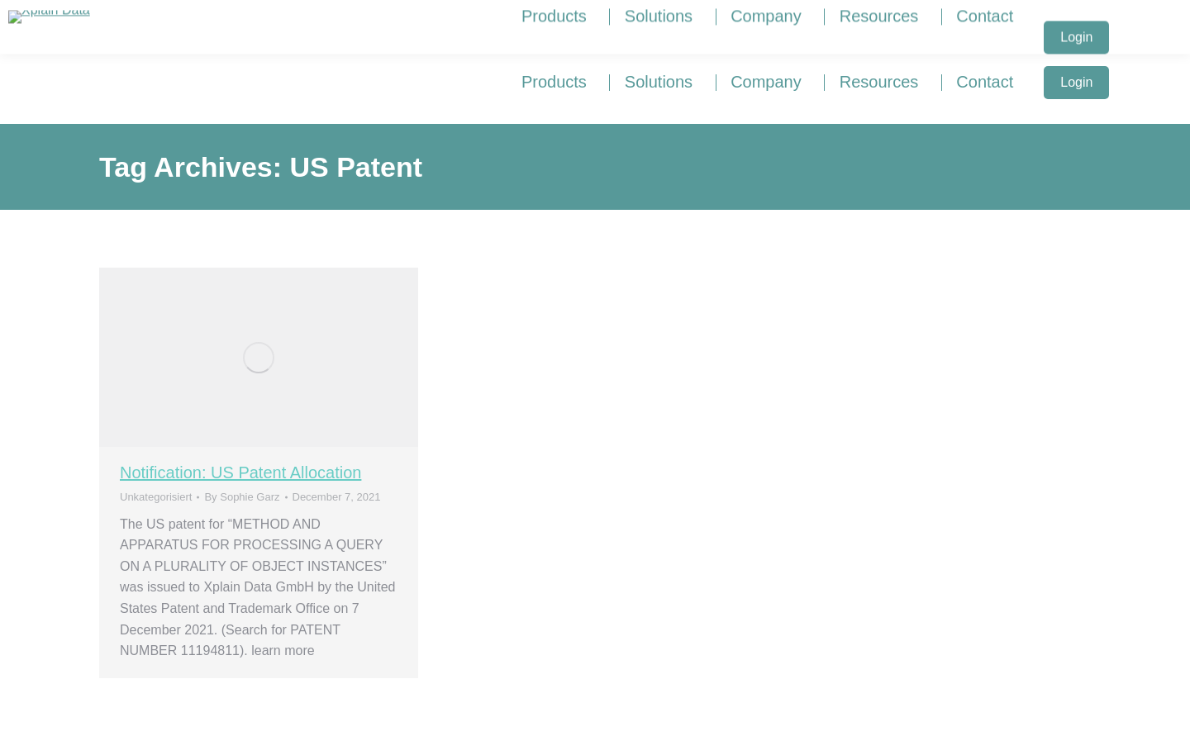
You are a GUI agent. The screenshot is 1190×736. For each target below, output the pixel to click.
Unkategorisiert (156, 497)
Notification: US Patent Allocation (240, 472)
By (241, 497)
